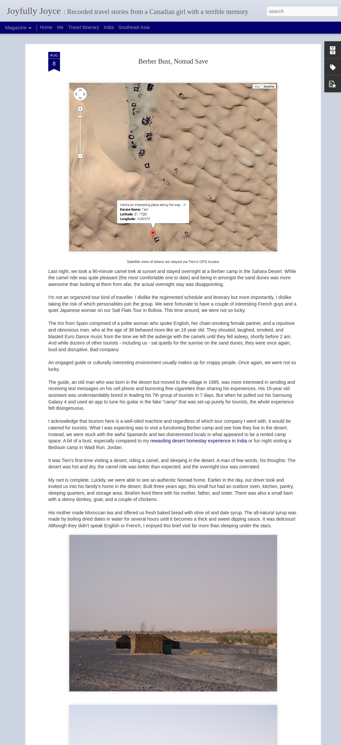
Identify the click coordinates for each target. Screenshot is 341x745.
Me (60, 27)
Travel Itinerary (83, 27)
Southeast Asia (134, 27)
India (109, 27)
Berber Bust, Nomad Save (173, 61)
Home (46, 27)
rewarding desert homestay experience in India (199, 440)
